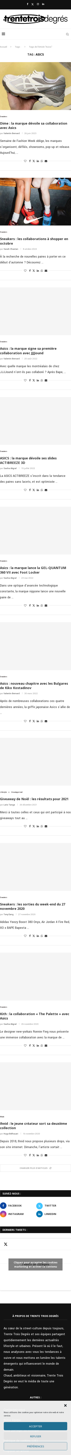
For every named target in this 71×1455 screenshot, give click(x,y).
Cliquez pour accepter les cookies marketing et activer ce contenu (35, 1264)
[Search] (67, 34)
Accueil (3, 46)
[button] (65, 1405)
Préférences (35, 1446)
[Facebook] (27, 4)
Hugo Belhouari (11, 1133)
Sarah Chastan (11, 249)
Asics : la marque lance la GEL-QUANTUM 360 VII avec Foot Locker (33, 570)
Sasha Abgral (10, 468)
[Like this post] (25, 161)
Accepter (35, 1426)
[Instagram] (38, 4)
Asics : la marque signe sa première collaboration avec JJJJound (28, 350)
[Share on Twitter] (33, 161)
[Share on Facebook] (30, 161)
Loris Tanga (9, 804)
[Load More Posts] (35, 1168)
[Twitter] (32, 4)
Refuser (35, 1436)
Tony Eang (9, 914)
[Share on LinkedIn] (38, 161)
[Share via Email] (46, 161)
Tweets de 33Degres (35, 1264)
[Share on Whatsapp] (42, 161)
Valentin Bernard (12, 133)
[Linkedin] (43, 4)
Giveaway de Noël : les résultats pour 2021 (34, 799)
